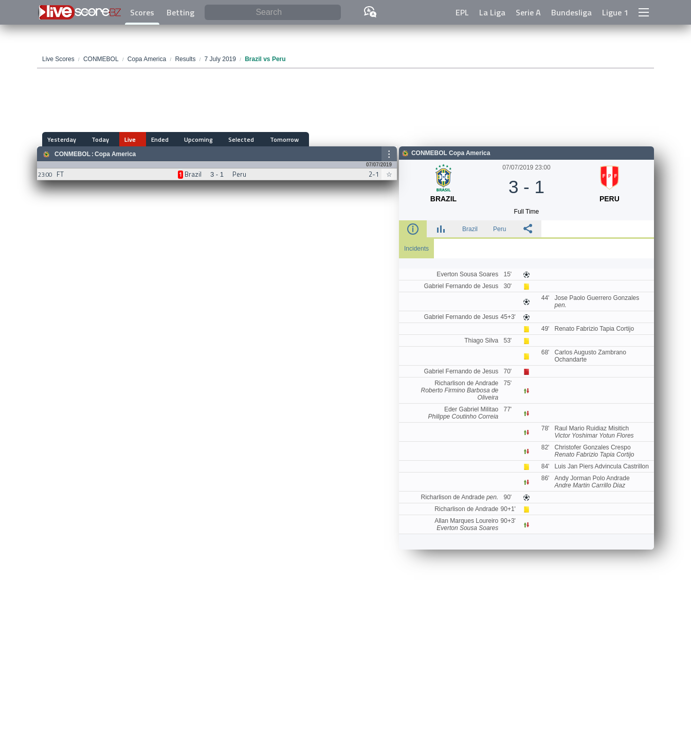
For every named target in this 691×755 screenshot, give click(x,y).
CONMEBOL (72, 154)
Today (95, 139)
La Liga (492, 12)
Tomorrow (252, 139)
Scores (142, 12)
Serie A (528, 12)
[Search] (273, 13)
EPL (462, 12)
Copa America (115, 154)
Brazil (470, 229)
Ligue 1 (615, 12)
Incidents (416, 248)
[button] (643, 12)
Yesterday (61, 139)
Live (119, 139)
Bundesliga (571, 12)
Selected (215, 139)
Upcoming (177, 139)
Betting (180, 12)
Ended (144, 139)
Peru (499, 229)
